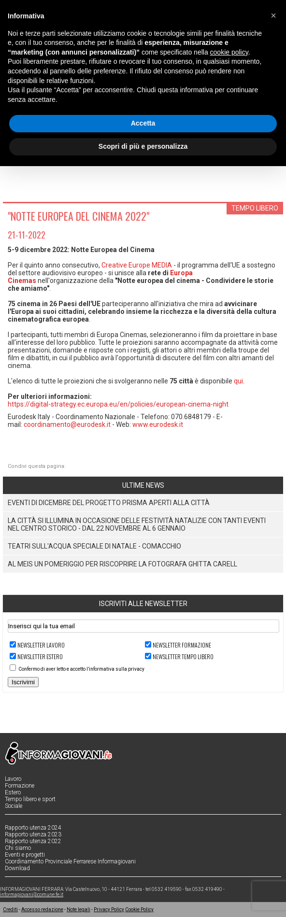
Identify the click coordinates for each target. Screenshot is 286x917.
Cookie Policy (139, 909)
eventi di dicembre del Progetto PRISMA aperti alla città (109, 503)
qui (238, 381)
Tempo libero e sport (30, 799)
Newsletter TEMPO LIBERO (183, 656)
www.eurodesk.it (157, 424)
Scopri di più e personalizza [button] (143, 146)
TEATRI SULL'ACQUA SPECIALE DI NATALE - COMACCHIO (94, 546)
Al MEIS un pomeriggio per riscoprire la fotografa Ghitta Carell (122, 564)
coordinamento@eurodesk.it (67, 424)
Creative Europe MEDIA (136, 265)
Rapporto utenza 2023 (33, 834)
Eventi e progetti (25, 854)
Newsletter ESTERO (40, 656)
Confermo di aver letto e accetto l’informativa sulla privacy (81, 669)
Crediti (10, 909)
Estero (13, 792)
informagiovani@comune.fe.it (31, 894)
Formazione (19, 785)
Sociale (13, 806)
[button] (273, 15)
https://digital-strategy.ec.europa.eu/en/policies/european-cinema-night (118, 404)
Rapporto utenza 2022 (33, 841)
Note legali (78, 909)
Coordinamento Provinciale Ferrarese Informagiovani (70, 861)
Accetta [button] (143, 123)
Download (17, 868)
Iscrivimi (23, 682)
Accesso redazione (42, 909)
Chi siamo (18, 848)
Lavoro (13, 779)
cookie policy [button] (229, 52)
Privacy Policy (109, 909)
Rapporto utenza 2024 (33, 827)
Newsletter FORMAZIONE (182, 645)
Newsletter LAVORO (41, 645)
